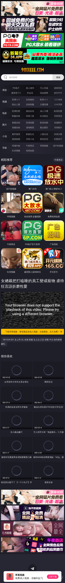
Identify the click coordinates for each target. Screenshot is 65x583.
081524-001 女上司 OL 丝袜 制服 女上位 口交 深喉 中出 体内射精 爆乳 (31, 341)
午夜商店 (30, 145)
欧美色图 (44, 122)
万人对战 (44, 88)
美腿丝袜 (16, 127)
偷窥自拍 (16, 122)
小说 (4, 136)
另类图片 (58, 127)
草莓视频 (44, 145)
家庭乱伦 (30, 134)
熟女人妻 (16, 104)
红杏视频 (16, 150)
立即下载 (53, 576)
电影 (4, 113)
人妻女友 (44, 134)
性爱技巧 (58, 139)
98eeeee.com (32, 70)
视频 (4, 101)
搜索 (58, 77)
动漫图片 (58, 122)
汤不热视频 (58, 145)
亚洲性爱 (16, 111)
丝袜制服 (30, 104)
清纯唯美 (30, 127)
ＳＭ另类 (58, 104)
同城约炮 (16, 145)
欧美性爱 (58, 111)
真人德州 (30, 88)
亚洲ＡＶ (16, 99)
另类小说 (30, 139)
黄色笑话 (44, 139)
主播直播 (44, 104)
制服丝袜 (16, 116)
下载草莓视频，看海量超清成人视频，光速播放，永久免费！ (34, 331)
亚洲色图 (30, 122)
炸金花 (30, 92)
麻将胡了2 (16, 92)
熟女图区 (44, 127)
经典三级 (30, 116)
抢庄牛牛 (58, 92)
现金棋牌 (44, 92)
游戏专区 (58, 88)
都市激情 (16, 134)
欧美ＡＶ (44, 99)
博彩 (4, 90)
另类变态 (58, 116)
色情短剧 (30, 150)
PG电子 (16, 88)
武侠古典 (58, 134)
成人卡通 (44, 111)
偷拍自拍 (30, 111)
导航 (4, 147)
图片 (4, 124)
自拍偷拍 (30, 99)
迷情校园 (16, 139)
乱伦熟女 (44, 116)
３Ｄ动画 (58, 99)
